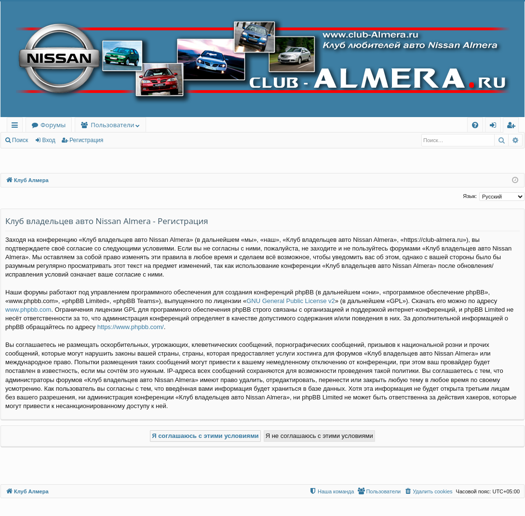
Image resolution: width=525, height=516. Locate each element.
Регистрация (86, 140)
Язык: (470, 196)
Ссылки (16, 126)
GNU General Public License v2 (290, 300)
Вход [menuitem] (494, 126)
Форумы (53, 124)
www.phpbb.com (28, 309)
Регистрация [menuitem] (513, 126)
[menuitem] (475, 125)
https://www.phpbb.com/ (130, 327)
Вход (48, 140)
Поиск (20, 140)
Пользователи (112, 124)
